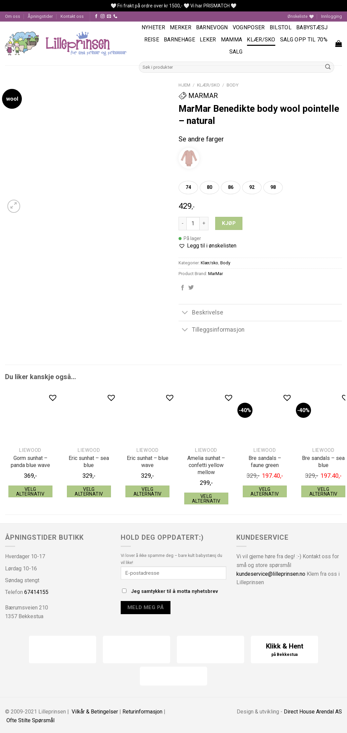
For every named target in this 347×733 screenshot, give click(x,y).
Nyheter (153, 27)
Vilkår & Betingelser (95, 711)
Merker (180, 27)
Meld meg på (145, 607)
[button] (207, 245)
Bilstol (281, 27)
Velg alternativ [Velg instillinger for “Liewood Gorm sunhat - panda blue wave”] (30, 492)
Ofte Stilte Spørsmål (30, 720)
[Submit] (328, 67)
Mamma (231, 39)
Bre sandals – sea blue (323, 461)
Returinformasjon (142, 711)
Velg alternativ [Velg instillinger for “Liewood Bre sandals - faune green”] (264, 492)
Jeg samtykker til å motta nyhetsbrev (170, 591)
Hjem (184, 85)
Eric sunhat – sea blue (89, 461)
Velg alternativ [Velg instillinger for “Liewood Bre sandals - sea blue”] (323, 492)
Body (232, 85)
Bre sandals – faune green (264, 461)
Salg (235, 51)
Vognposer (249, 27)
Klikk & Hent (284, 650)
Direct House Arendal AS (313, 711)
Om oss (12, 16)
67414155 (36, 592)
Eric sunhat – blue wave (147, 461)
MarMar (198, 96)
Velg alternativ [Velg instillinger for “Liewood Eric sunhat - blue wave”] (147, 492)
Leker (208, 39)
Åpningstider (40, 16)
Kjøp (229, 223)
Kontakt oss (72, 16)
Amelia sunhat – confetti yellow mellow (206, 465)
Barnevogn (212, 27)
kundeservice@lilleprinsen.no (270, 574)
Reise (151, 39)
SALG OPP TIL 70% (303, 39)
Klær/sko (261, 39)
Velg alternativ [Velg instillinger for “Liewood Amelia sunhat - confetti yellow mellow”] (206, 499)
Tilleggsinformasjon (211, 330)
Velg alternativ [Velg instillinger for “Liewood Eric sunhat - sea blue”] (89, 492)
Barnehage (179, 39)
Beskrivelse (201, 313)
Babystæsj (312, 27)
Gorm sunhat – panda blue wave (30, 461)
